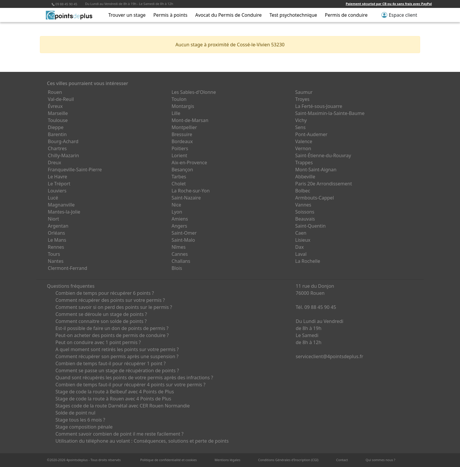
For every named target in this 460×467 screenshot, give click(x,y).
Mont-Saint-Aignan (315, 169)
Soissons (304, 212)
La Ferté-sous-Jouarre (318, 106)
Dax (299, 247)
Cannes (180, 254)
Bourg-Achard (63, 141)
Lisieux (302, 240)
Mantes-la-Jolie (64, 212)
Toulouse (58, 120)
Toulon (179, 99)
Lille (176, 113)
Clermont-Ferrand (67, 268)
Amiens (180, 219)
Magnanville (61, 205)
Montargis (183, 106)
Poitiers (180, 148)
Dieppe (56, 127)
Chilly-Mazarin (63, 155)
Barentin (57, 134)
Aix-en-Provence (189, 162)
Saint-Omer (184, 233)
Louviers (57, 190)
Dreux (54, 162)
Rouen (55, 92)
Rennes (56, 247)
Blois (177, 268)
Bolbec (302, 190)
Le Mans (57, 240)
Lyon (177, 212)
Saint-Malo (183, 240)
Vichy (301, 120)
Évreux (55, 106)
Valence (303, 141)
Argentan (58, 226)
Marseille (58, 113)
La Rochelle (307, 261)
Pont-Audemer (311, 134)
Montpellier (184, 127)
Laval (301, 254)
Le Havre (57, 176)
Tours (54, 254)
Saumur (303, 92)
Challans (181, 261)
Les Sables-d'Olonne (194, 92)
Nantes (56, 261)
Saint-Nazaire (186, 197)
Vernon (303, 148)
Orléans (56, 233)
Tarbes (179, 176)
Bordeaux (182, 141)
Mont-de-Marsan (190, 120)
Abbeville (305, 176)
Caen (300, 233)
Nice (176, 205)
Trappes (304, 162)
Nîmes (179, 247)
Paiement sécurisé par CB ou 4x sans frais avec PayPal (389, 3)
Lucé (53, 197)
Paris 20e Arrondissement (323, 183)
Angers (179, 226)
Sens (300, 127)
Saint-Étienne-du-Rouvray (323, 155)
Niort (53, 219)
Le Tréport (59, 183)
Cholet (179, 183)
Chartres (57, 148)
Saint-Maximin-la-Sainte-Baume (329, 113)
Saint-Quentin (310, 226)
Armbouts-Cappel (314, 197)
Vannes (303, 205)
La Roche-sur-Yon (191, 190)
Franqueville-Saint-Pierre (75, 169)
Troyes (302, 99)
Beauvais (305, 219)
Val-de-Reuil (61, 99)
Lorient (179, 155)
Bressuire (182, 134)
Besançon (182, 169)
